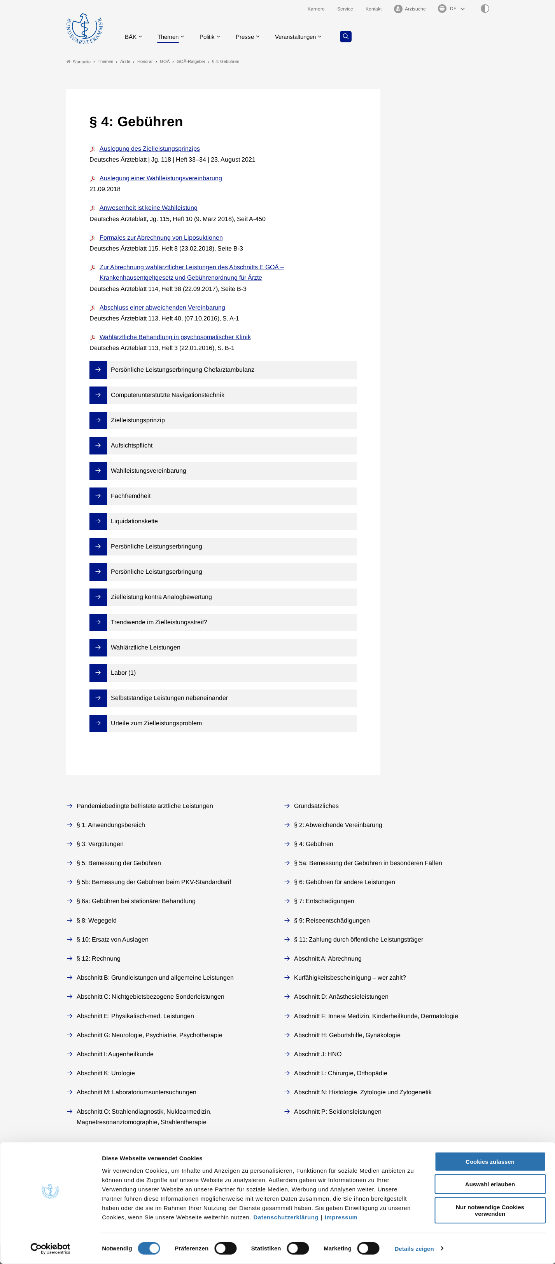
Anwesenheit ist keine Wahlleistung (149, 208)
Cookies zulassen (490, 1161)
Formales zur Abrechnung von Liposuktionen (161, 237)
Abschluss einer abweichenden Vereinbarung (162, 307)
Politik (211, 36)
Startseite (79, 61)
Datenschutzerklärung (286, 1217)
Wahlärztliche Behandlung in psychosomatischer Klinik (175, 337)
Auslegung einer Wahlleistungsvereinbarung (161, 178)
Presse (251, 36)
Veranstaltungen (304, 36)
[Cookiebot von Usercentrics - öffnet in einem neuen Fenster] (50, 1249)
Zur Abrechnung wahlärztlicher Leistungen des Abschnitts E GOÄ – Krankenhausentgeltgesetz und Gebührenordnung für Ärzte (192, 272)
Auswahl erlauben (490, 1184)
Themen (170, 36)
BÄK (131, 36)
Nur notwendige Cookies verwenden (490, 1210)
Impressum (341, 1217)
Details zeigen (414, 1248)
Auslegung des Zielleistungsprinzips (150, 148)
